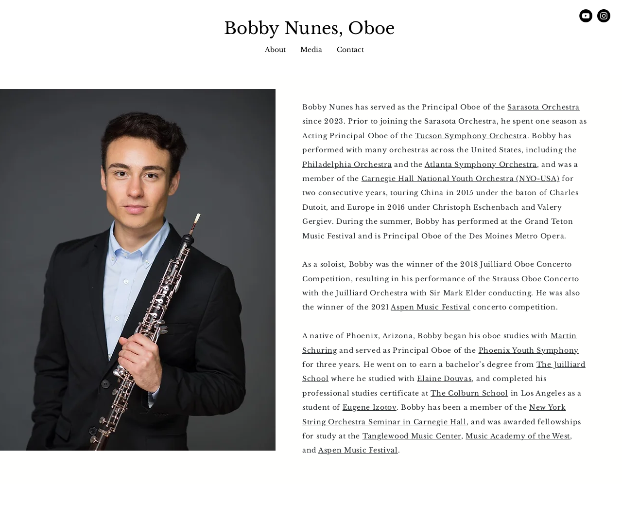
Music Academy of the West (518, 436)
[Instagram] (603, 15)
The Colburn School (469, 393)
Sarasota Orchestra (543, 107)
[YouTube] (585, 15)
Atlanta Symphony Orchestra (481, 164)
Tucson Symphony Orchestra (471, 135)
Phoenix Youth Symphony (529, 350)
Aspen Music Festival (430, 307)
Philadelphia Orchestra (347, 164)
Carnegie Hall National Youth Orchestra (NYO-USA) (461, 178)
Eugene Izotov (370, 407)
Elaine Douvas (444, 378)
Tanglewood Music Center (412, 436)
